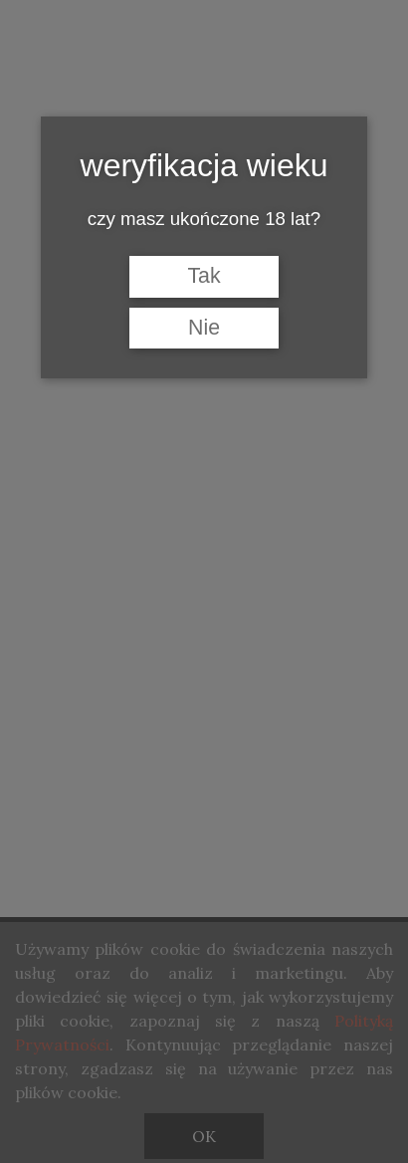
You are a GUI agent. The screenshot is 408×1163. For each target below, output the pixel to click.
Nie (204, 328)
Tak (203, 276)
